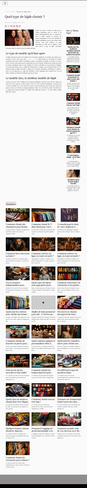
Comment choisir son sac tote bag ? (73, 104)
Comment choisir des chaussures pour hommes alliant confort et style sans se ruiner (17, 228)
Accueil (7, 12)
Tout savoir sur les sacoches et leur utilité (16, 371)
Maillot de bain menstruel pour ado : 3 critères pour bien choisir (43, 314)
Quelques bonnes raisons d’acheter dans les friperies (17, 431)
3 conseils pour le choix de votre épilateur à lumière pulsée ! (68, 227)
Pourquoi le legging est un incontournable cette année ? (43, 431)
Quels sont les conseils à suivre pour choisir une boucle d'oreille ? (68, 343)
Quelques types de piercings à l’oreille (73, 181)
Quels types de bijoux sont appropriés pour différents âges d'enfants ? (43, 286)
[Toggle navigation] (5, 3)
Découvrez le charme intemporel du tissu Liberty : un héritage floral (67, 316)
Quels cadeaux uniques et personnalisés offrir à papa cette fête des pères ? (43, 345)
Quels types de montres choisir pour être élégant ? (17, 402)
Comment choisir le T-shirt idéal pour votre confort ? (42, 227)
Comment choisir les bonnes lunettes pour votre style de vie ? (41, 372)
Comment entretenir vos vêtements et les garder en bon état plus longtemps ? (68, 286)
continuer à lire (31, 59)
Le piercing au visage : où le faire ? (73, 157)
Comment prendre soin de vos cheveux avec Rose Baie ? (69, 431)
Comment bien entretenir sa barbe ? (17, 254)
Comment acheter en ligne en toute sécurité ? (43, 254)
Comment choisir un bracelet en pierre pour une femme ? (73, 78)
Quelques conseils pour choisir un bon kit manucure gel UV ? (73, 130)
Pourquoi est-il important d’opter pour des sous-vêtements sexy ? (69, 402)
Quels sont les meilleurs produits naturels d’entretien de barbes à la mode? (73, 51)
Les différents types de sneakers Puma (67, 371)
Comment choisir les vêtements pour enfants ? (17, 458)
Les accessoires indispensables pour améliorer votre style (15, 285)
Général (13, 12)
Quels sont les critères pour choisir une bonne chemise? (16, 314)
